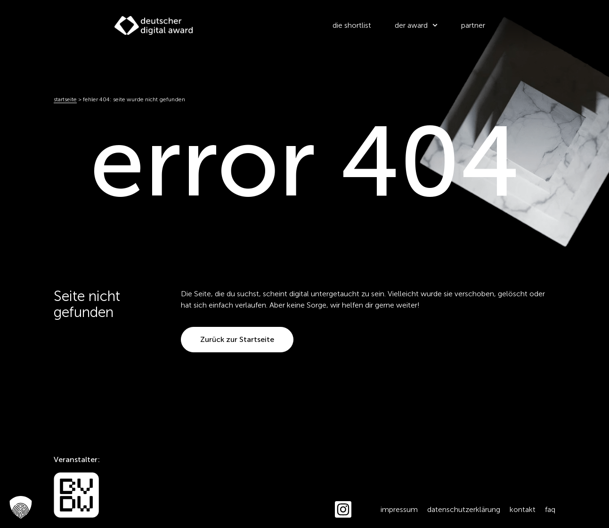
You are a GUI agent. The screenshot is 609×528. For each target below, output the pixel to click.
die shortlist (352, 25)
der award (416, 25)
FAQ (550, 509)
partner (473, 25)
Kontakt (523, 509)
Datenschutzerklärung (463, 509)
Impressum (399, 509)
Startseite (65, 99)
